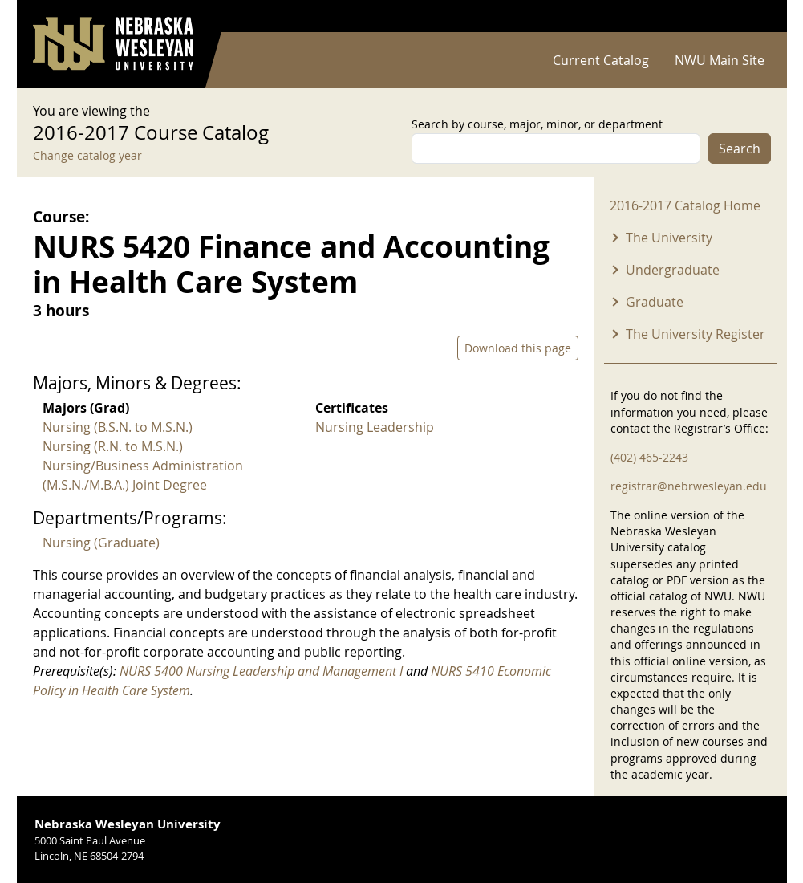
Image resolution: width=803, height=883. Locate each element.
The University (669, 237)
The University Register (695, 334)
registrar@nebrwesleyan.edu (688, 486)
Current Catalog (601, 60)
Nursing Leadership (374, 427)
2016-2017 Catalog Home (685, 205)
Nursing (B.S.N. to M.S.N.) (118, 427)
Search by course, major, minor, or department (537, 124)
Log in (750, 16)
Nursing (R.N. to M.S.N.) (113, 446)
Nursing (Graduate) (101, 542)
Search (739, 148)
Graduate (654, 302)
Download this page (517, 348)
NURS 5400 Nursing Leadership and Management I (261, 671)
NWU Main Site (719, 60)
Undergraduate (673, 270)
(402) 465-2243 (649, 457)
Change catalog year (87, 155)
